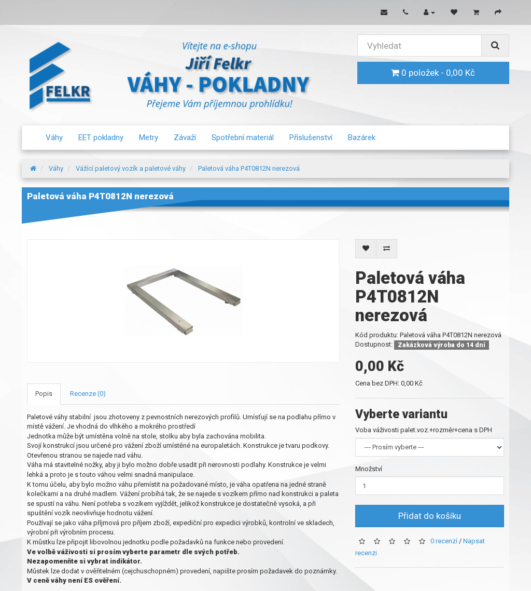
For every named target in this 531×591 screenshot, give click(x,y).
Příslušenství (310, 137)
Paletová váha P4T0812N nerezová (249, 168)
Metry (148, 137)
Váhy (54, 137)
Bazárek (361, 137)
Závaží (185, 137)
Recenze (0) (88, 393)
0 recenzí (443, 541)
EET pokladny (100, 137)
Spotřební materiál (243, 137)
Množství (368, 469)
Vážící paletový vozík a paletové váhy (131, 168)
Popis (43, 393)
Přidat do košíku (429, 516)
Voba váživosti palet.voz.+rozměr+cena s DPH (423, 430)
